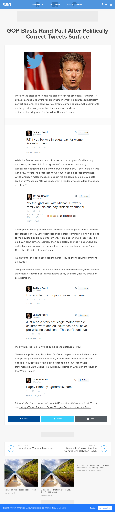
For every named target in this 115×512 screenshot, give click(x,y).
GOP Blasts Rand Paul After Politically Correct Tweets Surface (57, 33)
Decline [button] (93, 508)
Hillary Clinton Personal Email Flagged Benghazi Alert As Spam (55, 407)
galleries (55, 4)
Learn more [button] (61, 508)
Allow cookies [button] (105, 508)
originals (37, 4)
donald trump (75, 4)
